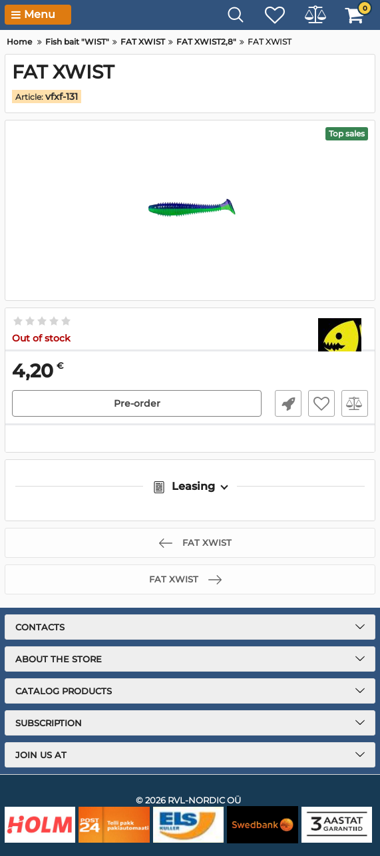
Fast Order (288, 403)
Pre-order (137, 403)
